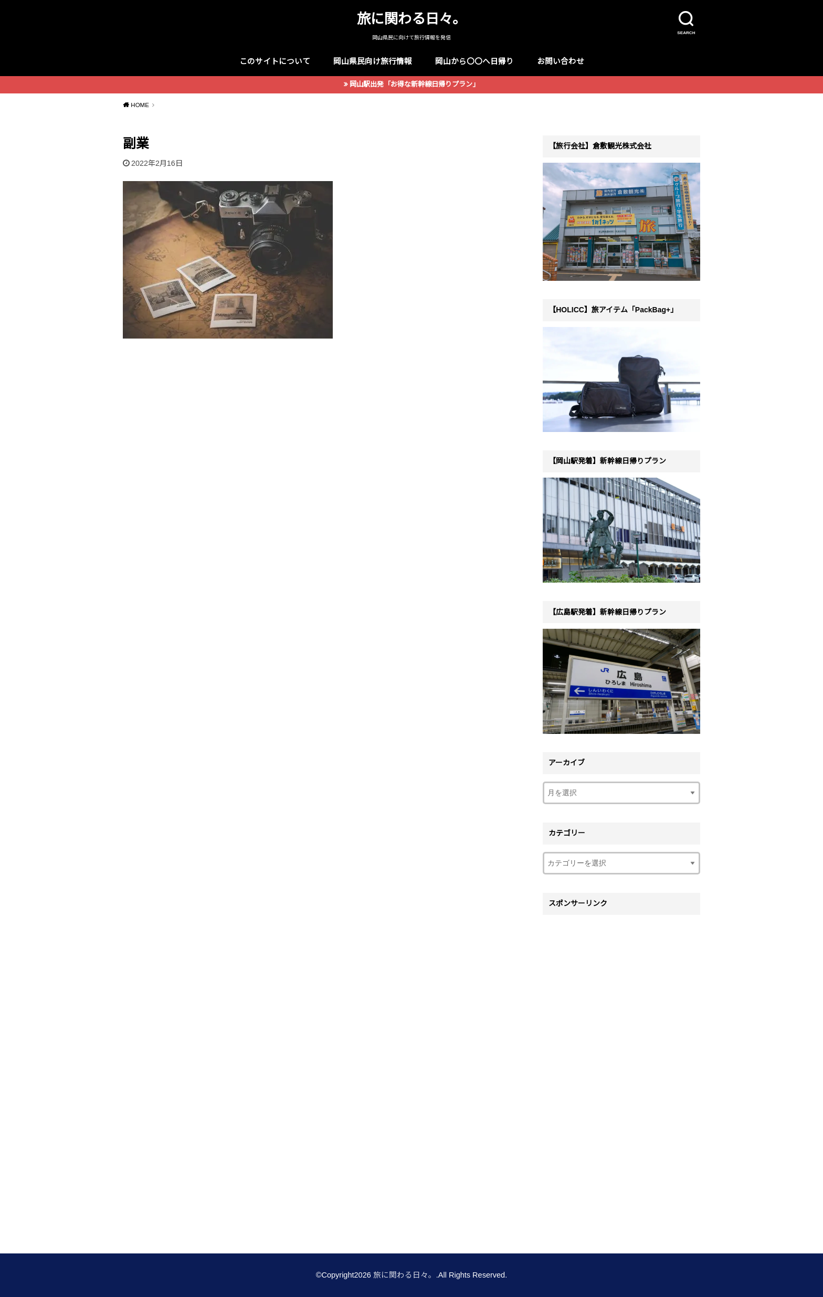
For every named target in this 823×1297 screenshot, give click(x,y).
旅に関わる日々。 (411, 19)
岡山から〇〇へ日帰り (474, 61)
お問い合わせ (560, 61)
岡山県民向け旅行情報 (372, 61)
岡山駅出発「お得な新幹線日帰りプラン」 (414, 84)
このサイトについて (274, 61)
